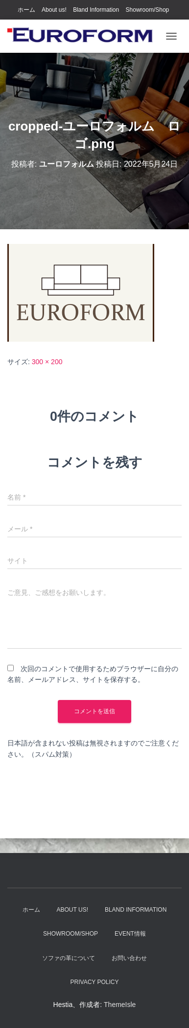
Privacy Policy (95, 982)
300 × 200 (47, 362)
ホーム (26, 9)
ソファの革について (68, 958)
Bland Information (96, 9)
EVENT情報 (130, 933)
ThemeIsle (120, 1004)
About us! (54, 9)
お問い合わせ (129, 958)
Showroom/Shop (147, 9)
